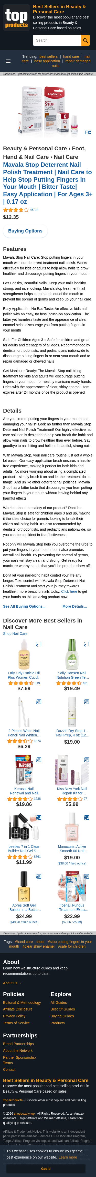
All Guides (59, 1002)
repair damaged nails (71, 63)
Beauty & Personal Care (35, 148)
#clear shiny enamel (39, 946)
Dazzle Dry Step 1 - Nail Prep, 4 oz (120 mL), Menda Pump (72, 733)
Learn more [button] (68, 1157)
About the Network (18, 1050)
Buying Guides (62, 1016)
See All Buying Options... (24, 606)
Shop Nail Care (15, 633)
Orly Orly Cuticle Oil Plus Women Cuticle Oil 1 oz (24, 675)
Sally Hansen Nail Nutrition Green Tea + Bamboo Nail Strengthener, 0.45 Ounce (72, 675)
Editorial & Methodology (22, 1002)
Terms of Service (16, 1023)
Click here (69, 591)
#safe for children (72, 946)
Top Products (13, 1100)
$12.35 (11, 217)
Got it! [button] (46, 1169)
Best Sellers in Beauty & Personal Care (59, 9)
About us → (12, 983)
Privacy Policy (14, 1016)
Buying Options (25, 231)
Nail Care (66, 157)
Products (58, 1023)
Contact (9, 1069)
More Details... (74, 606)
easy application (47, 61)
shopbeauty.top (24, 1113)
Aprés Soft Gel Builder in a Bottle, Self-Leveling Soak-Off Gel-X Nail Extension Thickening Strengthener (23, 907)
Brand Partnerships (18, 1044)
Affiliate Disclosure (18, 1009)
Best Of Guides (63, 1009)
